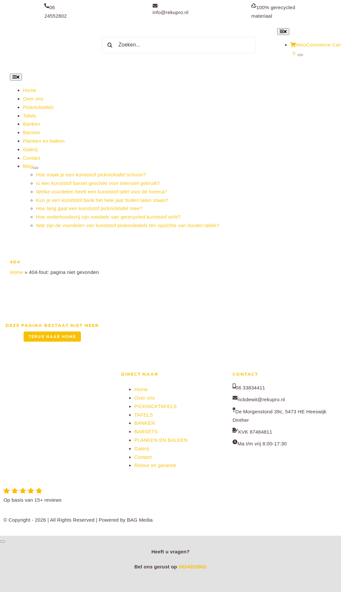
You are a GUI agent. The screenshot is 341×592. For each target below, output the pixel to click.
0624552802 (193, 566)
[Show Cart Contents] (300, 55)
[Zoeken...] (179, 45)
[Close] (2, 542)
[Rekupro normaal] (45, 27)
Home (16, 272)
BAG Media (140, 520)
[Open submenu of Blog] (35, 168)
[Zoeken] (110, 45)
